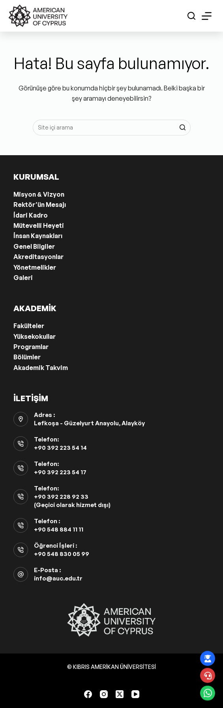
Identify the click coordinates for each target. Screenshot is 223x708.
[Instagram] (104, 694)
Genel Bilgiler (34, 246)
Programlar (31, 347)
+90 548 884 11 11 (58, 529)
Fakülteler (28, 326)
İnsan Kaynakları (37, 236)
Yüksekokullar (34, 336)
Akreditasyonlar (38, 257)
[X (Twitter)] (120, 694)
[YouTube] (135, 694)
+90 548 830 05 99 (61, 554)
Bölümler (27, 357)
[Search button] (183, 127)
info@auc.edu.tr (58, 578)
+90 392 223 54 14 (60, 447)
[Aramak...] (112, 127)
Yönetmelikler (34, 267)
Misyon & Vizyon (38, 194)
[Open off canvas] (207, 16)
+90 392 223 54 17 (60, 472)
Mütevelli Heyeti (38, 225)
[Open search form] (191, 16)
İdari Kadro (30, 215)
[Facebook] (88, 694)
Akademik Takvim (40, 368)
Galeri (23, 278)
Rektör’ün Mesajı (39, 204)
